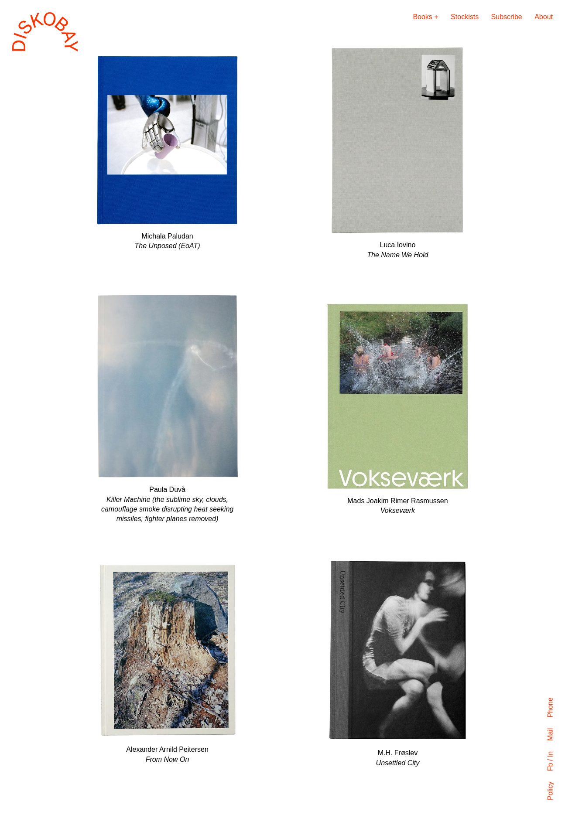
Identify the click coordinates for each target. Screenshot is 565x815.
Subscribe (506, 16)
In (550, 754)
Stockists (465, 16)
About (543, 16)
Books (422, 16)
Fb (550, 767)
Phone (550, 707)
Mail (550, 734)
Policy (550, 790)
